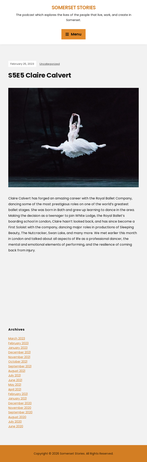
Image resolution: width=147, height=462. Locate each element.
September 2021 (19, 366)
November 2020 (19, 408)
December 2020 (20, 403)
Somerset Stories (74, 7)
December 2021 (19, 352)
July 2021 (14, 375)
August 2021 (16, 371)
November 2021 (19, 357)
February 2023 (18, 343)
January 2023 (17, 348)
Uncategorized (49, 64)
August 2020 (17, 417)
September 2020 (20, 412)
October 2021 (17, 361)
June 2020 (15, 426)
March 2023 (16, 338)
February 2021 (18, 394)
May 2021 (14, 385)
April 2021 (14, 389)
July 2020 (15, 422)
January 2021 (17, 398)
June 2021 (15, 380)
